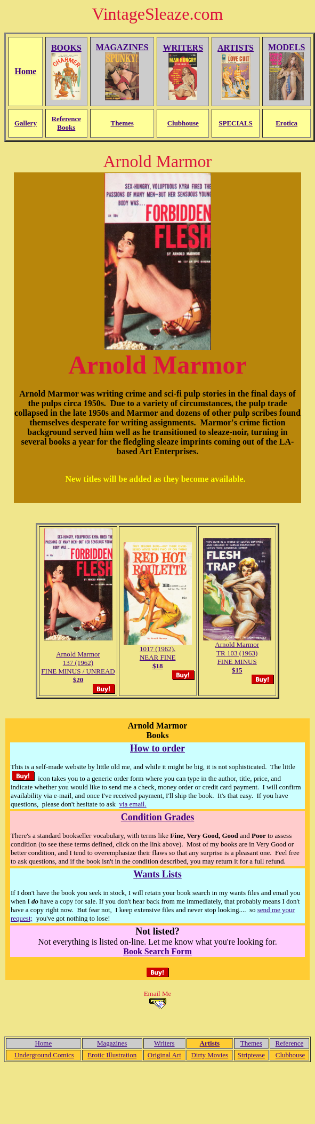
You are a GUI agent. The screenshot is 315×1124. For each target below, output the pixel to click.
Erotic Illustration (111, 1055)
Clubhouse (290, 1055)
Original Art (164, 1055)
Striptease (251, 1055)
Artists (210, 1043)
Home (43, 1043)
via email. (132, 804)
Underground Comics (44, 1055)
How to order (157, 748)
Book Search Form (157, 951)
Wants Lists (157, 874)
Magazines (112, 1043)
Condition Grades (158, 817)
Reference (290, 1043)
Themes (251, 1043)
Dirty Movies (209, 1055)
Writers (164, 1043)
